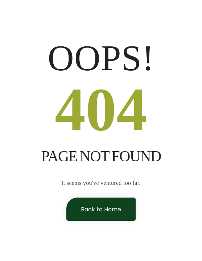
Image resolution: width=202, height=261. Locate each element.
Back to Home (101, 209)
